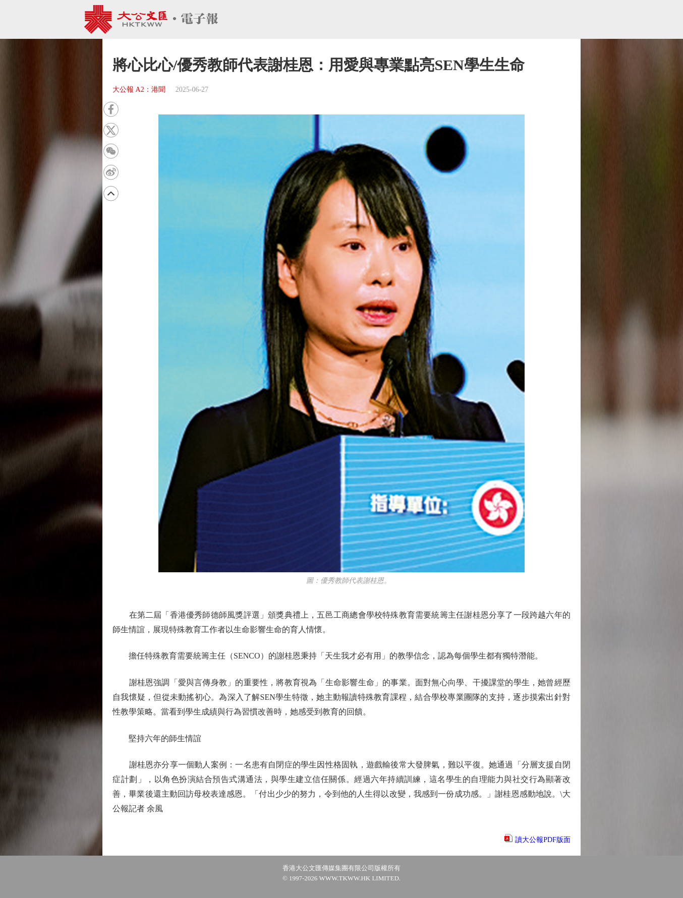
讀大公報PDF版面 (543, 840)
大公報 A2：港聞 (138, 89)
